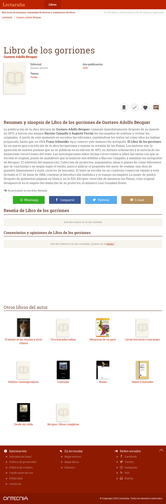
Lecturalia (7, 17)
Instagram (130, 467)
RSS (127, 472)
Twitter (129, 462)
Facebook (130, 456)
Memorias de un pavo (103, 339)
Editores (70, 467)
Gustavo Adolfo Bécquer (28, 17)
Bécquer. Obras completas (63, 424)
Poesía (33, 77)
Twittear (104, 200)
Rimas (103, 382)
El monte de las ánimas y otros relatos (23, 341)
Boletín (128, 478)
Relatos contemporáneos (23, 382)
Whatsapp (31, 200)
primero (110, 244)
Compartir (67, 200)
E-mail (139, 200)
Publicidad (16, 478)
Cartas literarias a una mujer (142, 339)
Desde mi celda (23, 424)
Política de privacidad (22, 462)
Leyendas (63, 382)
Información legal (20, 456)
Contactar (15, 484)
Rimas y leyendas (142, 382)
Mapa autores (73, 456)
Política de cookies (21, 467)
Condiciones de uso (21, 472)
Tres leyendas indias (63, 339)
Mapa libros (72, 462)
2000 (85, 68)
